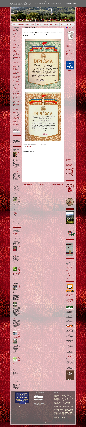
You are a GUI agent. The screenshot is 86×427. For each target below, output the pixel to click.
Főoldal (14, 24)
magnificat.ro (68, 278)
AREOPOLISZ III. (69, 296)
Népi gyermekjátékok (16, 81)
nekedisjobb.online (42, 404)
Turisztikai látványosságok (23, 24)
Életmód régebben (16, 37)
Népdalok (14, 79)
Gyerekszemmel (16, 54)
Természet (15, 115)
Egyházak (14, 36)
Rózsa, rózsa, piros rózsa (15, 185)
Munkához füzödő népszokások (16, 77)
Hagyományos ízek (16, 57)
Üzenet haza (15, 124)
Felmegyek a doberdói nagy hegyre (15, 171)
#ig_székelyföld (69, 164)
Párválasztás (15, 91)
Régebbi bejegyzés (57, 184)
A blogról (14, 29)
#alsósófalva (68, 159)
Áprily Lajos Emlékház (68, 46)
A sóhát (32, 24)
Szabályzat (63, 24)
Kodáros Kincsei (69, 300)
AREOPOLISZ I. (69, 294)
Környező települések (15, 69)
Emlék (14, 40)
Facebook (39, 24)
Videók (14, 126)
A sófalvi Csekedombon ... (16, 213)
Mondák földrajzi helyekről (16, 73)
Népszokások (15, 88)
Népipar (14, 87)
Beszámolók (15, 32)
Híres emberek (15, 62)
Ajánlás (56, 24)
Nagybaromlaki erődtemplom (69, 56)
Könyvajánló (45, 24)
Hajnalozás (19, 153)
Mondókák (71, 404)
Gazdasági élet (15, 53)
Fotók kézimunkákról (15, 51)
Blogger (45, 422)
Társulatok (15, 112)
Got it (74, 3)
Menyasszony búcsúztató (15, 234)
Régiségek (29, 146)
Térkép (51, 24)
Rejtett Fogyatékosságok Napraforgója (69, 49)
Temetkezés (15, 114)
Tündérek (14, 121)
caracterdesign (69, 420)
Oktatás (14, 90)
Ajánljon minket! (69, 225)
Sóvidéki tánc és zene (59, 413)
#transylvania (68, 165)
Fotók (14, 48)
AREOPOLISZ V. (69, 299)
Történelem (15, 119)
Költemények (15, 66)
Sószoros (14, 100)
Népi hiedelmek (16, 84)
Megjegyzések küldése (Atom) (34, 187)
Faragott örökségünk (15, 45)
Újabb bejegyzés (27, 184)
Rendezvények (15, 97)
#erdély (67, 161)
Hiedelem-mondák (16, 59)
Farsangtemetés (19, 287)
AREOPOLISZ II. (69, 295)
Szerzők (69, 24)
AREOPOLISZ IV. (69, 298)
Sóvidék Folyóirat (16, 101)
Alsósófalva (15, 30)
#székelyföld (68, 163)
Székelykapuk (15, 109)
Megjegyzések (37, 399)
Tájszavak (15, 111)
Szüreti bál (19, 341)
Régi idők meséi (16, 93)
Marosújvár (68, 51)
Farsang (14, 47)
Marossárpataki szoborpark (69, 54)
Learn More (69, 3)
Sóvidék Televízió (16, 104)
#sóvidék (67, 160)
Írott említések (15, 65)
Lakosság (14, 70)
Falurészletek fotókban (15, 43)
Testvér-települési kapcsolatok (16, 118)
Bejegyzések (37, 397)
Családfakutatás (16, 33)
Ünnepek (14, 122)
